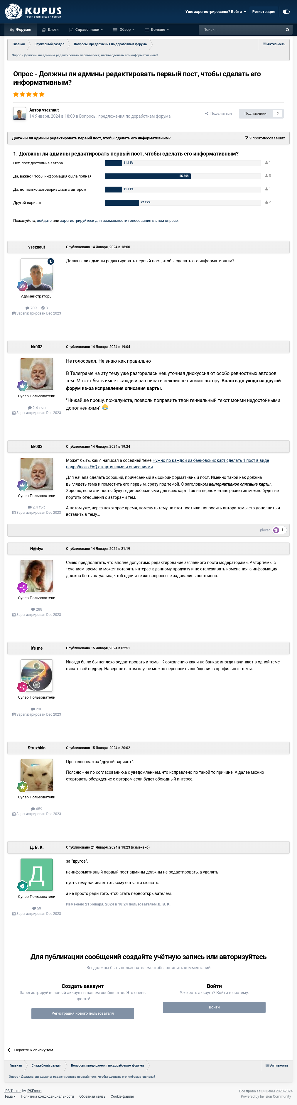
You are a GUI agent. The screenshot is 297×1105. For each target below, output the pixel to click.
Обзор (125, 29)
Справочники (87, 29)
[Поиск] (227, 30)
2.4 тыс (37, 407)
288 (36, 609)
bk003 (36, 346)
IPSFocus (34, 1091)
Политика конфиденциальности (47, 1096)
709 (31, 308)
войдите (44, 220)
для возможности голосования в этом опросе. (136, 220)
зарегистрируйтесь (77, 220)
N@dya (36, 548)
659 (36, 809)
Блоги (53, 29)
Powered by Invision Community (266, 1096)
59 (36, 908)
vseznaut (50, 110)
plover (265, 530)
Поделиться (218, 113)
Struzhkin (36, 748)
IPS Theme (12, 1091)
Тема (10, 1096)
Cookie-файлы (122, 1096)
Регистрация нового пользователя (83, 1013)
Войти (214, 1007)
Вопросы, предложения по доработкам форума (125, 116)
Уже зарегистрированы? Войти (216, 11)
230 (36, 709)
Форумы (23, 29)
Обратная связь (92, 1096)
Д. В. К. (37, 847)
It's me (37, 648)
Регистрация (263, 11)
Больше (158, 29)
